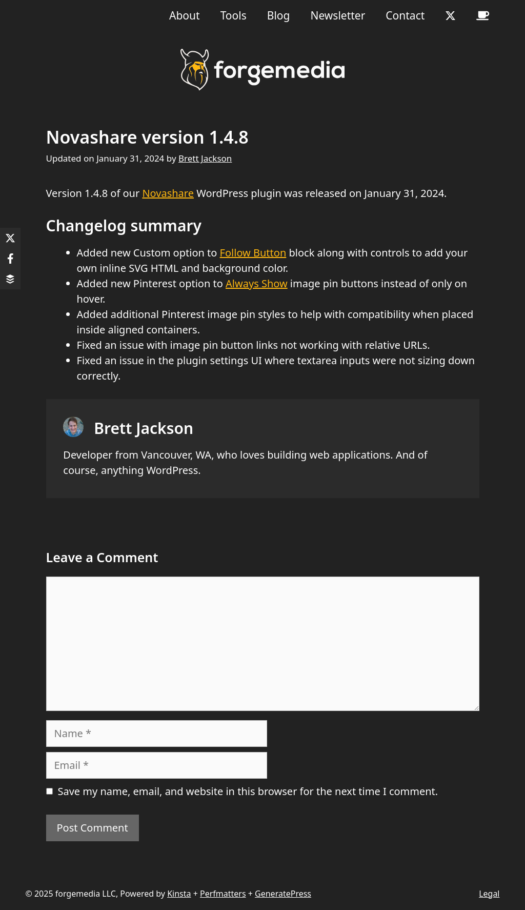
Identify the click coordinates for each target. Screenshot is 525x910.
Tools (233, 15)
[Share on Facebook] (10, 258)
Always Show (257, 283)
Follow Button (253, 253)
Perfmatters (223, 893)
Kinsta (179, 893)
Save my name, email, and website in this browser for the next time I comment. (248, 791)
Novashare (168, 193)
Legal (489, 893)
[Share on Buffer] (10, 279)
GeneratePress (283, 893)
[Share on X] (10, 238)
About (184, 15)
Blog (278, 15)
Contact (405, 15)
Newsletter (337, 15)
